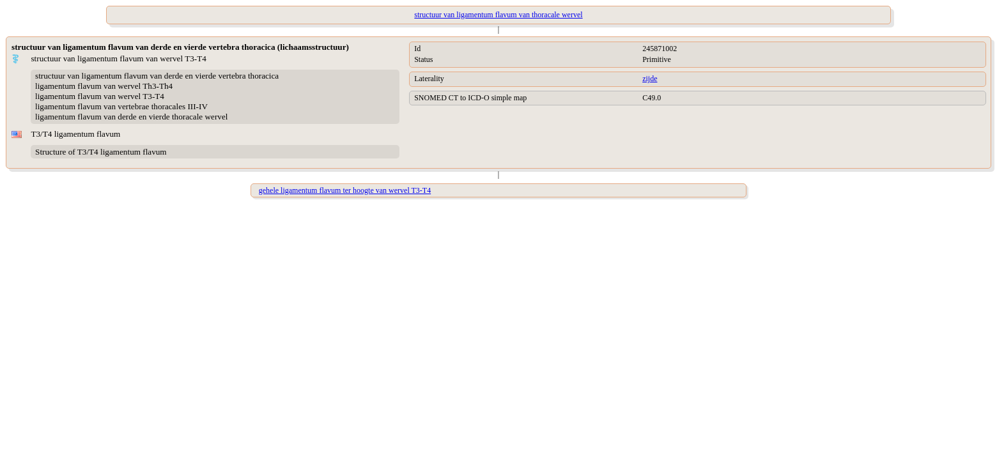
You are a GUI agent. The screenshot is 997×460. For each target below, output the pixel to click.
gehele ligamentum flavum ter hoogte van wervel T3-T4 (345, 190)
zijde (649, 78)
